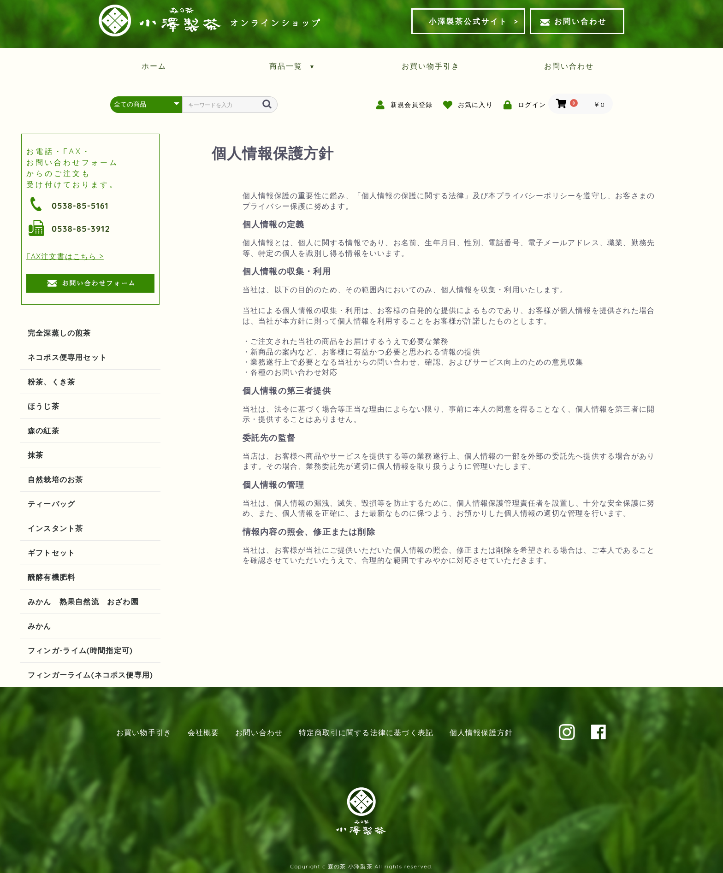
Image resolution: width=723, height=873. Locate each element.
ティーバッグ (51, 503)
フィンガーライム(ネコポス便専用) (90, 674)
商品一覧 (292, 66)
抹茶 (35, 455)
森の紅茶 (43, 430)
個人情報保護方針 (481, 732)
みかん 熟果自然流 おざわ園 (83, 601)
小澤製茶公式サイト (468, 21)
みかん (40, 626)
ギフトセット (51, 552)
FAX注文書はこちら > (65, 256)
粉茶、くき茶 (51, 381)
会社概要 (203, 732)
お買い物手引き (431, 66)
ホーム (154, 66)
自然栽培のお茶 (55, 479)
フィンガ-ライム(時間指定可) (80, 650)
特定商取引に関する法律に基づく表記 (366, 732)
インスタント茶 (55, 528)
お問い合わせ (573, 21)
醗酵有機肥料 (51, 577)
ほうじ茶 (43, 406)
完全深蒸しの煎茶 (59, 332)
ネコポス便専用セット (67, 357)
